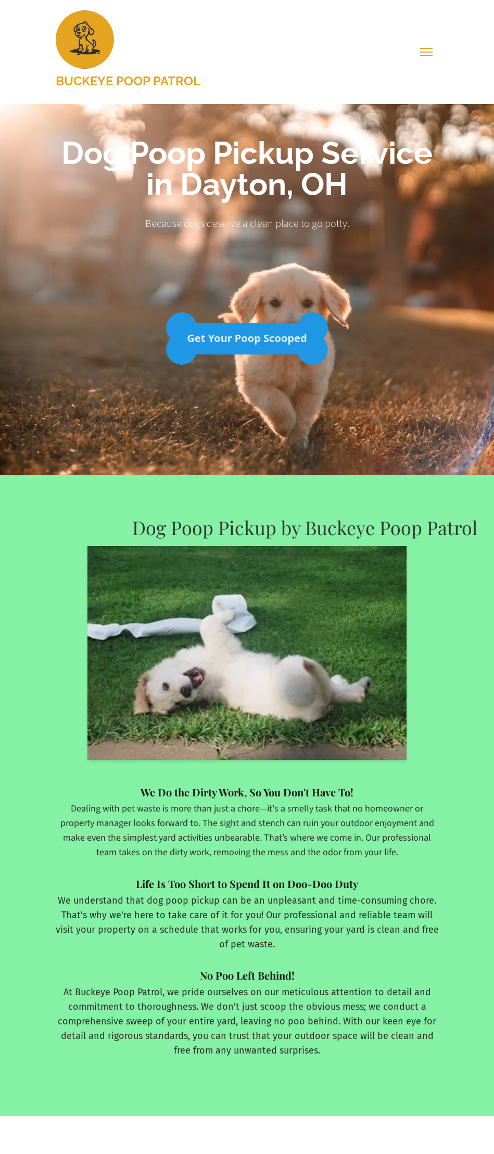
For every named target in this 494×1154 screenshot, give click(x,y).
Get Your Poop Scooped (247, 338)
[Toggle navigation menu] (426, 52)
